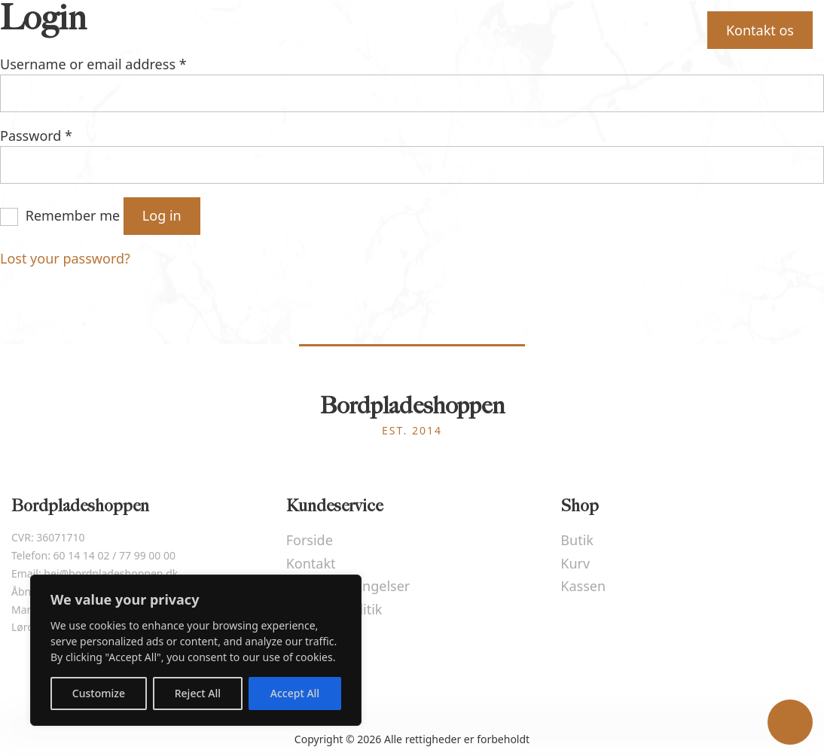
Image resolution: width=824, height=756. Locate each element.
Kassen (583, 586)
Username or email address (93, 64)
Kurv (644, 28)
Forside (155, 29)
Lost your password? (65, 258)
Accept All (294, 693)
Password (36, 136)
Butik (566, 29)
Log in (162, 215)
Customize (98, 693)
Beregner (247, 29)
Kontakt (311, 563)
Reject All (198, 693)
